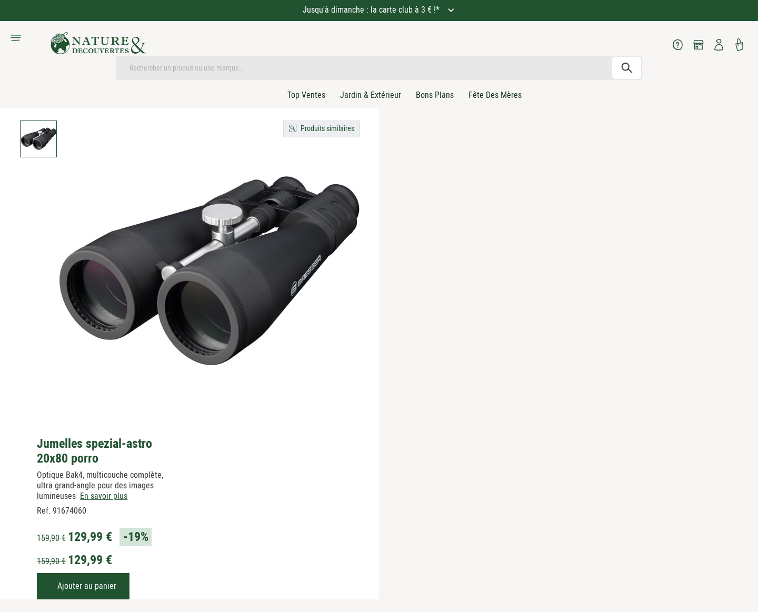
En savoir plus (103, 496)
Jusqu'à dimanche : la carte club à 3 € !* (372, 10)
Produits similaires (327, 128)
